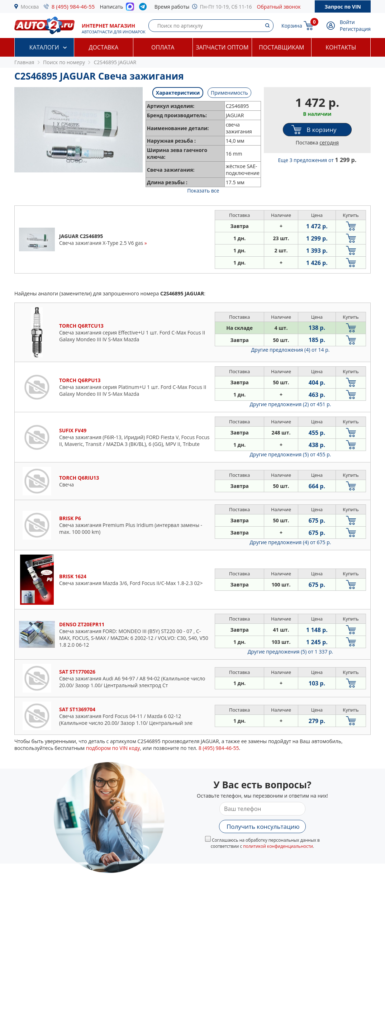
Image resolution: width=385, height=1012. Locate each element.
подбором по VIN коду (113, 748)
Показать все (203, 190)
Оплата (162, 47)
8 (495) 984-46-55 (73, 6)
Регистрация (355, 28)
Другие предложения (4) (290, 349)
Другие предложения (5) (290, 454)
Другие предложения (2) (290, 404)
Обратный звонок (279, 6)
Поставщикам (281, 47)
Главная (24, 62)
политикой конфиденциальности (278, 846)
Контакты (340, 47)
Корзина (291, 25)
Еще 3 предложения (317, 160)
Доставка (103, 47)
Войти (347, 22)
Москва (30, 6)
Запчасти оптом (222, 47)
